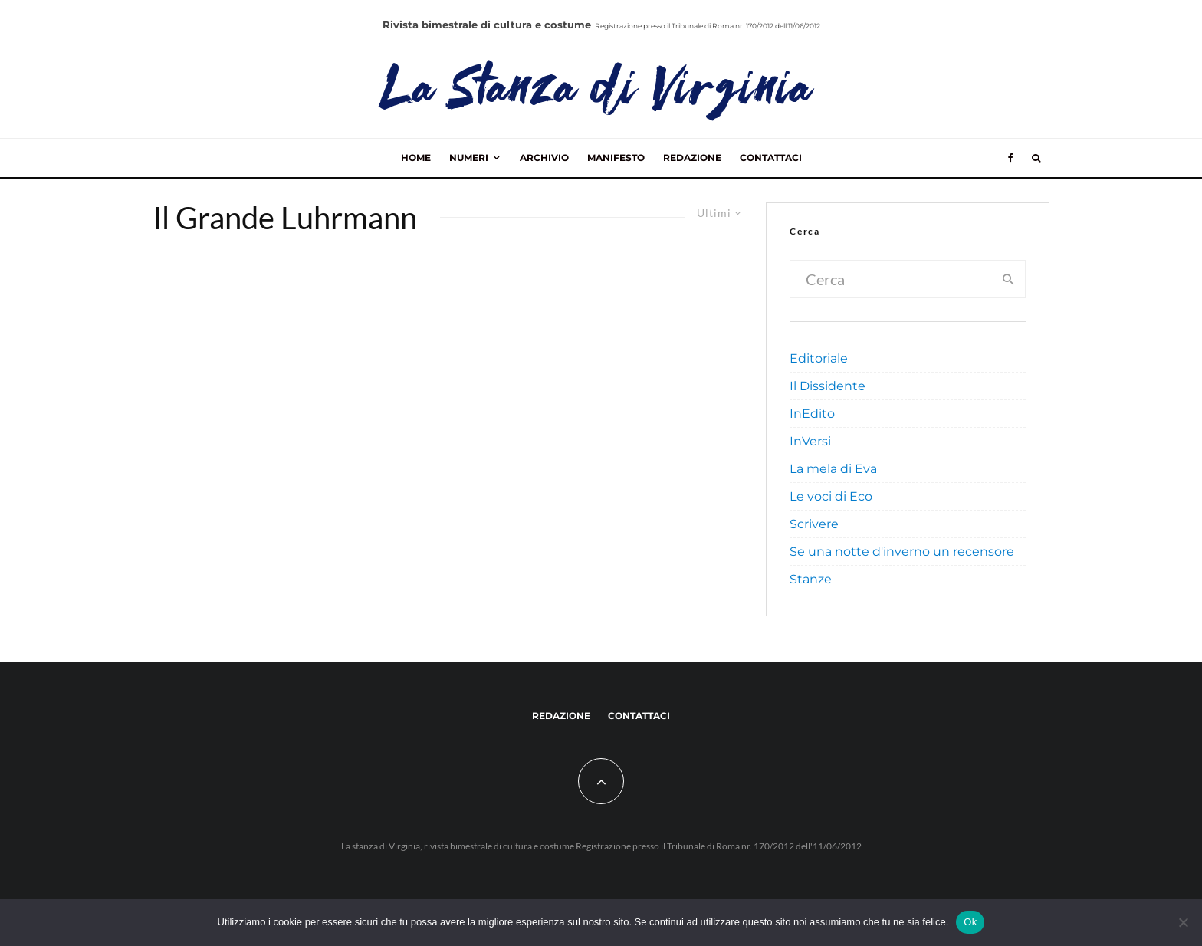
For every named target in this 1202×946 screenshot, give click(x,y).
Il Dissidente (827, 386)
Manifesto (616, 157)
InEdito (812, 413)
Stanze (811, 579)
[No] (1183, 922)
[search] (1009, 279)
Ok (970, 922)
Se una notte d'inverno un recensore (902, 551)
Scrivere (814, 524)
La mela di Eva (833, 469)
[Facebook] (1011, 158)
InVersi (810, 441)
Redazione (692, 157)
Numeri (468, 157)
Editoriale (819, 358)
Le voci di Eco (831, 496)
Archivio (544, 157)
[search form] (891, 279)
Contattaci (771, 157)
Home (416, 157)
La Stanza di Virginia (598, 92)
